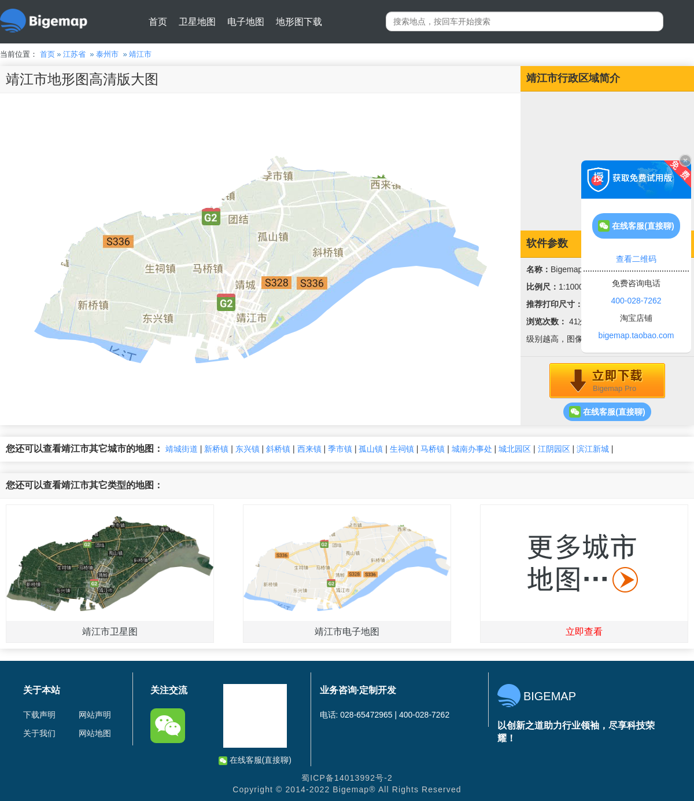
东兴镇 (247, 448)
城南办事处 (472, 448)
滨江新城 (593, 448)
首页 (158, 22)
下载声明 (39, 714)
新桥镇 (216, 448)
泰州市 (107, 54)
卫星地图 (197, 22)
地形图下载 (299, 22)
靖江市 (140, 54)
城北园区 (515, 448)
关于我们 (39, 733)
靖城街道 (181, 448)
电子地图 (245, 22)
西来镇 (309, 448)
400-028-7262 (636, 300)
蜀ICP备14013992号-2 (347, 777)
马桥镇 (432, 448)
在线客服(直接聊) (607, 412)
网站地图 (95, 733)
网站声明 (95, 714)
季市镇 (340, 448)
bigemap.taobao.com (636, 335)
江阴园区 (554, 448)
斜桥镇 (278, 448)
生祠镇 (402, 448)
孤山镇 (371, 448)
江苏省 (74, 54)
